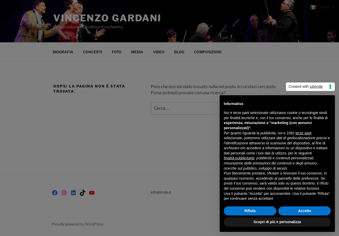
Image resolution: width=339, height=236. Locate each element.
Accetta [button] (304, 211)
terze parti (303, 133)
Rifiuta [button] (250, 211)
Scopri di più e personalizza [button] (277, 222)
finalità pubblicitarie (239, 158)
